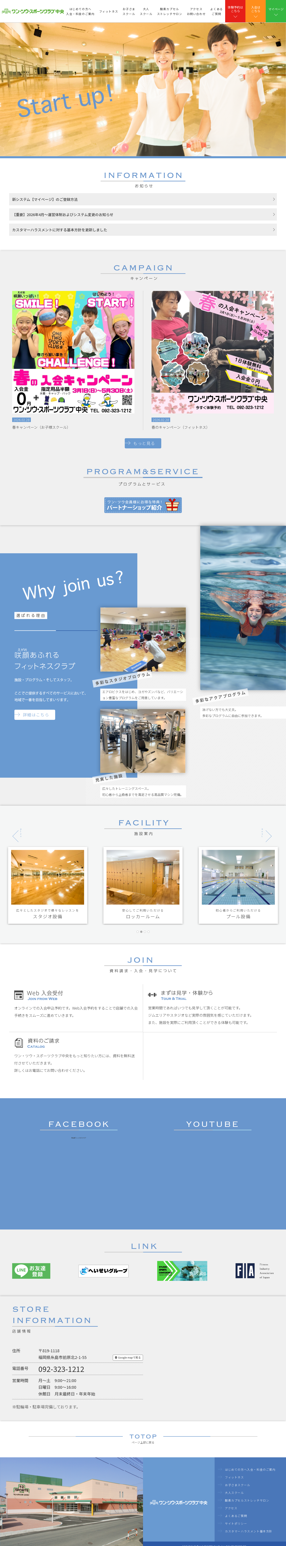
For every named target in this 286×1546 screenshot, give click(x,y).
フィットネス (108, 11)
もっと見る (144, 443)
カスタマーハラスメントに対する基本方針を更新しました (59, 229)
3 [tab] (146, 939)
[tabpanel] (47, 885)
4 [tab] (149, 939)
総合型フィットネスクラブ (78, 1138)
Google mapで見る (129, 1357)
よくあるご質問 (216, 11)
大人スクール (146, 11)
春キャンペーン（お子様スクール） (41, 427)
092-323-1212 (61, 1369)
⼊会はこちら (255, 9)
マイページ (276, 9)
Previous (14, 827)
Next (262, 827)
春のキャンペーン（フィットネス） (181, 427)
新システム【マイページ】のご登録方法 (45, 199)
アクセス (231, 1508)
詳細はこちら (36, 715)
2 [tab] (142, 939)
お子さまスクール (129, 11)
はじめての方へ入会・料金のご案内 (80, 11)
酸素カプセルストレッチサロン (169, 11)
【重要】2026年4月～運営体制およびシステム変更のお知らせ (62, 214)
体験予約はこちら (235, 9)
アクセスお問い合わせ (196, 11)
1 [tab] (139, 939)
